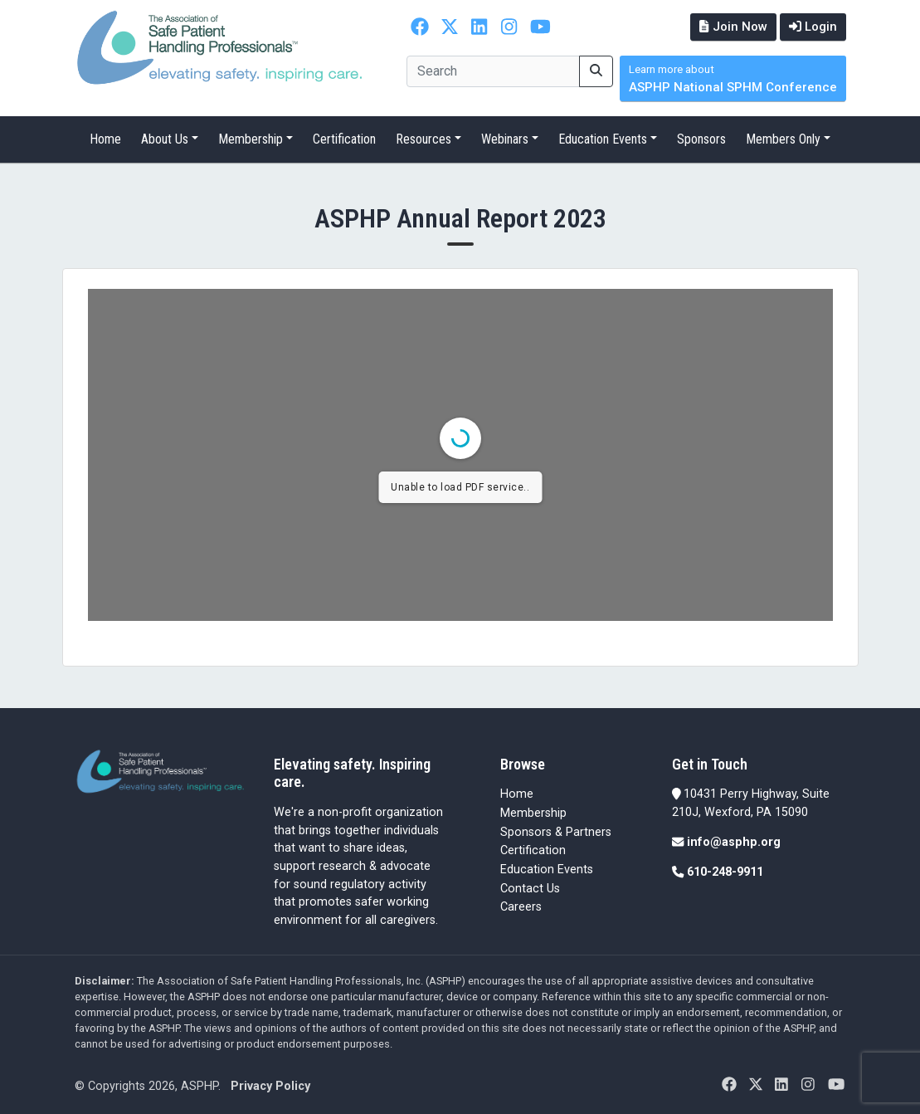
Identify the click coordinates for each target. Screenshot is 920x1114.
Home (105, 139)
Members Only (783, 139)
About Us (164, 139)
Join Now (733, 26)
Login (813, 26)
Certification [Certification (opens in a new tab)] (533, 850)
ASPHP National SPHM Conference (733, 79)
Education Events (602, 139)
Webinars (504, 139)
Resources (423, 139)
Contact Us (530, 889)
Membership (250, 139)
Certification (344, 139)
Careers (521, 907)
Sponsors (701, 139)
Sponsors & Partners (555, 832)
